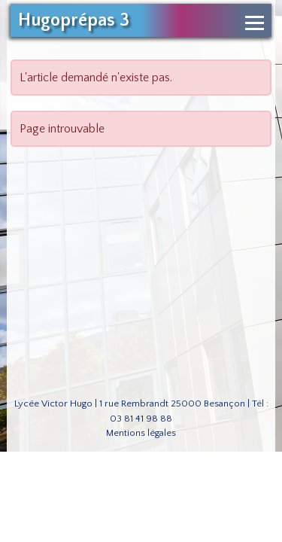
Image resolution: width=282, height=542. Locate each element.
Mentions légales (141, 433)
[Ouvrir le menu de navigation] (254, 23)
